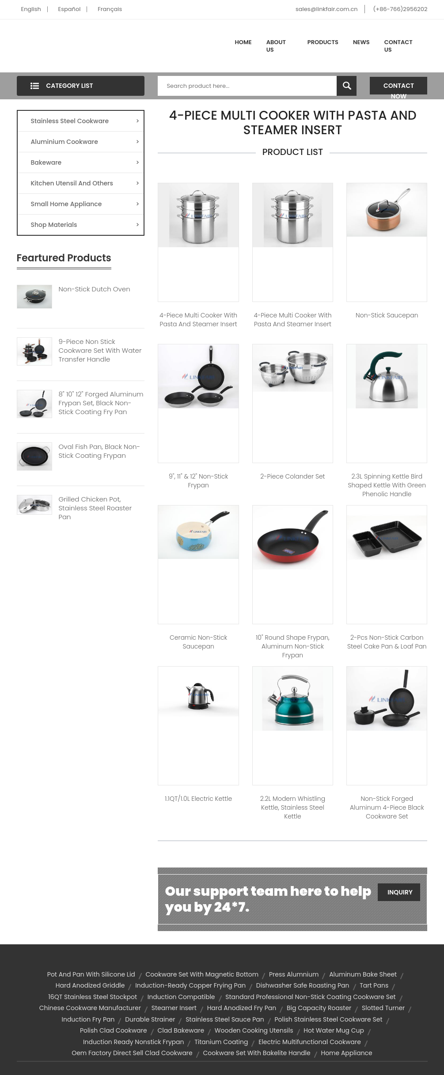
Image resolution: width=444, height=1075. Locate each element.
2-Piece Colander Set (292, 476)
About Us (276, 46)
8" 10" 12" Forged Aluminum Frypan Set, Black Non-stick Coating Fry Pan (101, 403)
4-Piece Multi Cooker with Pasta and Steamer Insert (198, 319)
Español (69, 9)
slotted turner (383, 1007)
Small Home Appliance (85, 204)
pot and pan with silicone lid (91, 974)
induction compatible (181, 996)
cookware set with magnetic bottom (202, 974)
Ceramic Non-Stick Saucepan (198, 642)
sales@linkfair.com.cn (327, 9)
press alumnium (294, 974)
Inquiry (400, 892)
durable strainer (150, 1019)
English (31, 9)
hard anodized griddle (90, 985)
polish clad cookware (113, 1030)
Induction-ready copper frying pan (190, 985)
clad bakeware (180, 1030)
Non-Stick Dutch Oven (94, 289)
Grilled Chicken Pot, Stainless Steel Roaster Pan (95, 508)
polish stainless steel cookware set (329, 1019)
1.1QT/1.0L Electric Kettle (198, 798)
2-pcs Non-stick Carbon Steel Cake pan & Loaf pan (387, 642)
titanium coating (221, 1041)
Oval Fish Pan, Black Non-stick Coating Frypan (99, 451)
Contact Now (398, 87)
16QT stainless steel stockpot (92, 996)
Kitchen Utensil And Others (85, 183)
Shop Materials (85, 224)
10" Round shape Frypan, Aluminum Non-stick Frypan (293, 646)
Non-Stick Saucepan (387, 315)
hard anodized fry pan (242, 1007)
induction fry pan (88, 1019)
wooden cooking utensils (254, 1030)
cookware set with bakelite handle (257, 1053)
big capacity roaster (319, 1007)
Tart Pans (374, 985)
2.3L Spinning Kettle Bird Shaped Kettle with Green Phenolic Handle (387, 485)
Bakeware (85, 162)
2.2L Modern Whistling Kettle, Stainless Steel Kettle (292, 807)
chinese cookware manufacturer (90, 1007)
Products (322, 42)
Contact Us (398, 46)
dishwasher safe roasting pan (302, 985)
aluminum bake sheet (363, 974)
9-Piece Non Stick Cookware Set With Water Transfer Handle (100, 350)
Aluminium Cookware (85, 141)
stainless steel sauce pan (225, 1019)
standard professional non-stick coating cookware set (310, 996)
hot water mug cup (334, 1030)
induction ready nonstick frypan (133, 1041)
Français (110, 9)
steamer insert (174, 1007)
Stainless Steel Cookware (85, 121)
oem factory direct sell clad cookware (132, 1053)
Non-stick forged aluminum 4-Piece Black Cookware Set (387, 807)
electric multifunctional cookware (309, 1041)
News (361, 42)
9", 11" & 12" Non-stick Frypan (198, 481)
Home (243, 42)
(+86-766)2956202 (400, 9)
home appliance (346, 1053)
